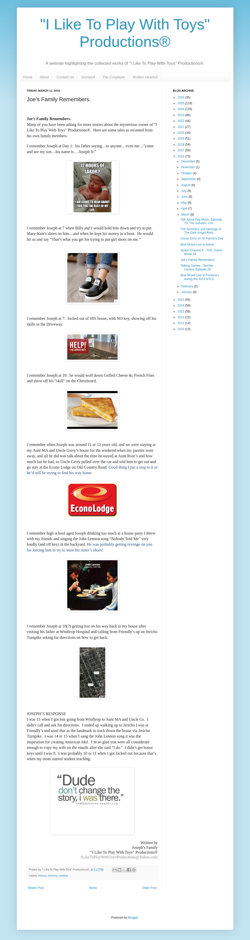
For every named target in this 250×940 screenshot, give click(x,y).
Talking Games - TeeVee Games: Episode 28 (196, 267)
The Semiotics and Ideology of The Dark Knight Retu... (200, 230)
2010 (181, 329)
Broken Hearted (145, 77)
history (42, 875)
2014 (181, 305)
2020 (181, 132)
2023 (181, 115)
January (187, 292)
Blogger (133, 917)
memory (52, 875)
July (184, 191)
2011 (181, 323)
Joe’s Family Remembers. (197, 260)
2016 (181, 156)
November (188, 167)
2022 (181, 121)
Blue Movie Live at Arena (197, 244)
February (187, 286)
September (189, 179)
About (44, 77)
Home (27, 77)
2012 (181, 317)
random (63, 875)
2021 (181, 127)
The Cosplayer (113, 77)
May (184, 202)
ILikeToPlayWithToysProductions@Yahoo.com (119, 857)
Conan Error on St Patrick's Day (201, 238)
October (187, 173)
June (184, 196)
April (184, 208)
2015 (181, 299)
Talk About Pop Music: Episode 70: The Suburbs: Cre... (201, 221)
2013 (181, 311)
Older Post (149, 888)
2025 (181, 103)
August (186, 185)
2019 (181, 138)
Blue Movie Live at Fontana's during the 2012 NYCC (199, 277)
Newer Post (36, 888)
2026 (181, 97)
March (185, 214)
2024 (181, 109)
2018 (181, 144)
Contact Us (65, 77)
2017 (181, 150)
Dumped (88, 77)
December (188, 161)
